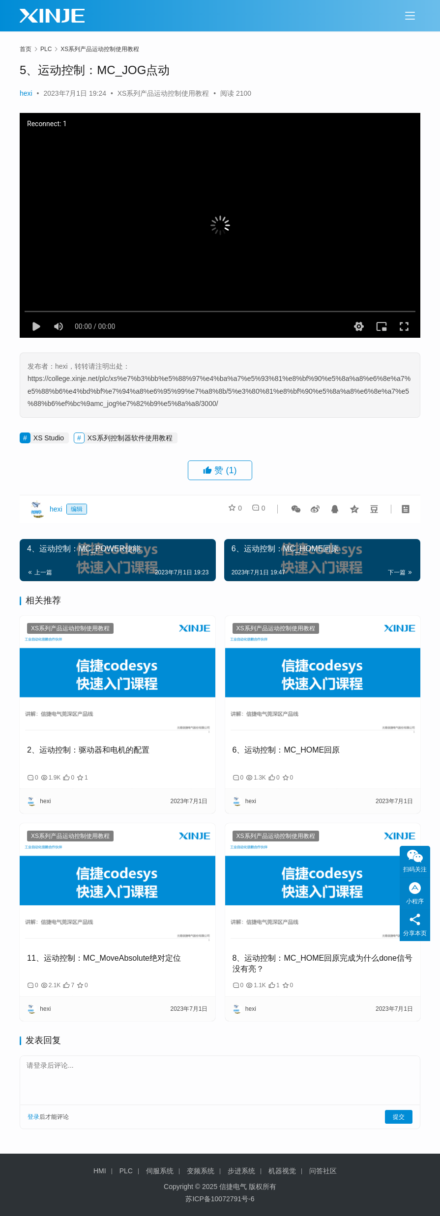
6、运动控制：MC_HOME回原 (286, 750)
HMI (99, 1171)
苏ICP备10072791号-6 (219, 1199)
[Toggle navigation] (410, 16)
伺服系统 (160, 1171)
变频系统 (200, 1171)
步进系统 (241, 1171)
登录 (33, 1116)
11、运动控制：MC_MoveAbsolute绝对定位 (104, 958)
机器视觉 (282, 1171)
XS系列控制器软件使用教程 (130, 438)
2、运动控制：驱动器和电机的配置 (88, 750)
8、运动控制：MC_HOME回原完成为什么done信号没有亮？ (322, 963)
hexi (26, 93)
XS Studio (48, 438)
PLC (126, 1171)
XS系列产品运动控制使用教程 (163, 93)
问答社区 (323, 1171)
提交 (399, 1116)
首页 (25, 49)
